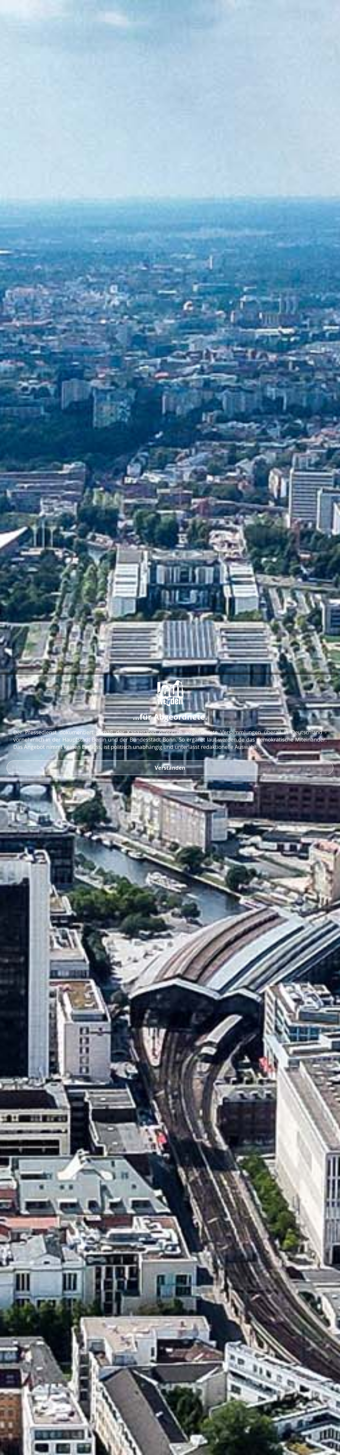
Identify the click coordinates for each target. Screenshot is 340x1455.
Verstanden (170, 767)
